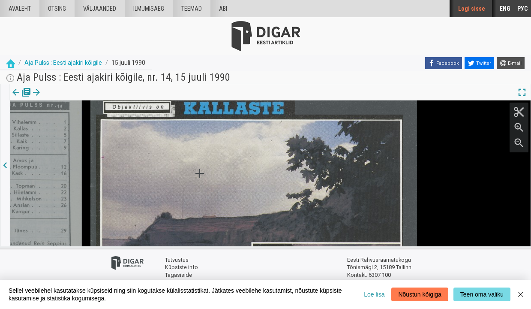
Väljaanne (21, 98)
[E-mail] (511, 63)
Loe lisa (374, 294)
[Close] (521, 294)
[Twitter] (479, 63)
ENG (505, 8)
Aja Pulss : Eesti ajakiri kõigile (63, 62)
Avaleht (20, 8)
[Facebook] (443, 63)
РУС (522, 8)
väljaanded (99, 8)
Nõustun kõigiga (419, 294)
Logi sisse (471, 8)
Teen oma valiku (482, 294)
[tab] (21, 98)
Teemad (191, 8)
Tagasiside (178, 275)
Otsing (57, 8)
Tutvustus (177, 260)
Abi (223, 8)
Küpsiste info (181, 267)
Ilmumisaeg (148, 8)
